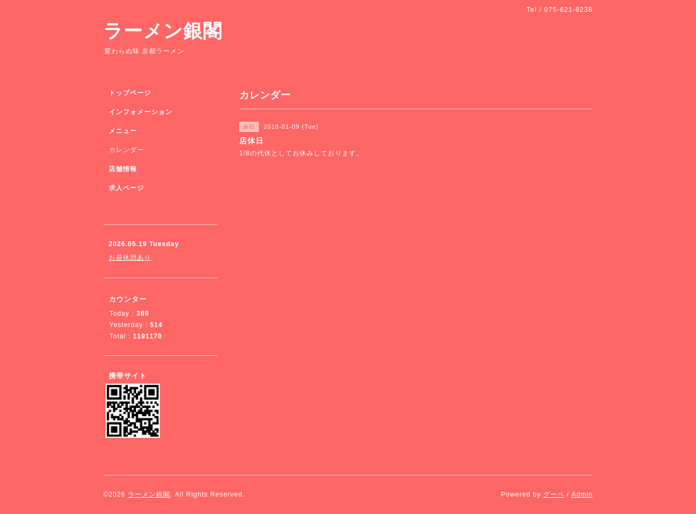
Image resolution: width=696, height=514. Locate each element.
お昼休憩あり (130, 257)
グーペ (553, 494)
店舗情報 (123, 169)
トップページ (130, 93)
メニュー (123, 131)
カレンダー (126, 150)
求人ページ (126, 188)
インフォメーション (140, 112)
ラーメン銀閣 (162, 30)
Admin (582, 494)
